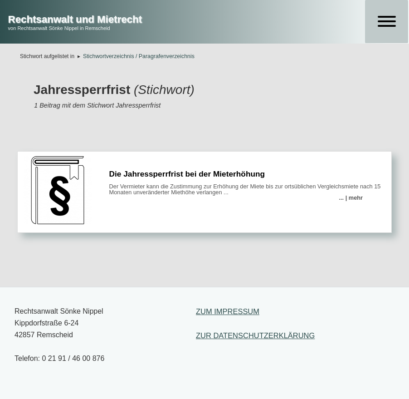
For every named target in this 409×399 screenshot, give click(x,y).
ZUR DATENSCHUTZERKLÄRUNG (255, 335)
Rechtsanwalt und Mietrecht (75, 19)
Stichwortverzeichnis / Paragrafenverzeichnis (139, 56)
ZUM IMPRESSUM (227, 311)
